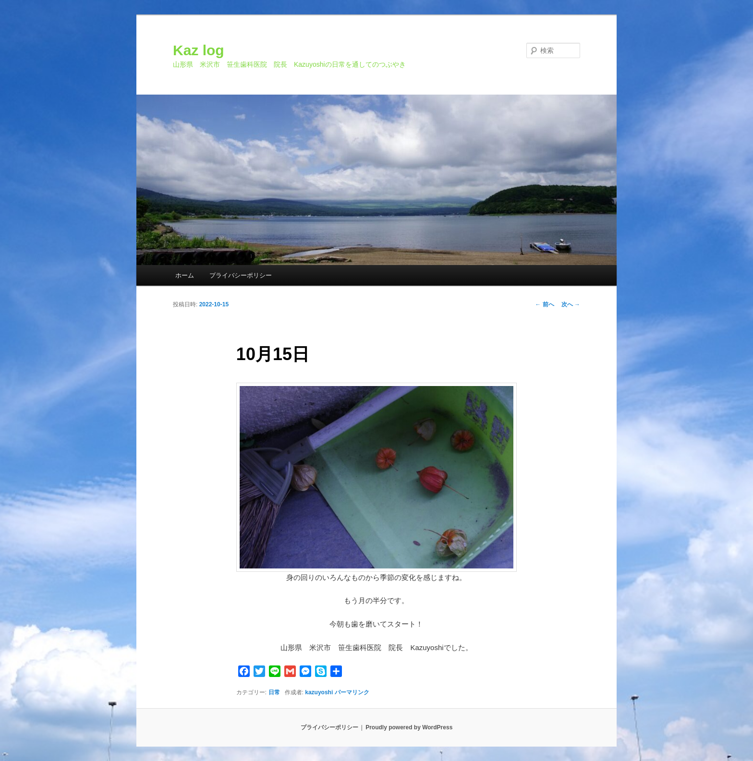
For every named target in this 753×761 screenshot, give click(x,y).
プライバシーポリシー (240, 275)
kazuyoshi (319, 692)
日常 (274, 692)
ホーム (184, 275)
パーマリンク (352, 692)
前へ (544, 304)
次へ (570, 304)
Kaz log (198, 50)
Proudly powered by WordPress (408, 727)
